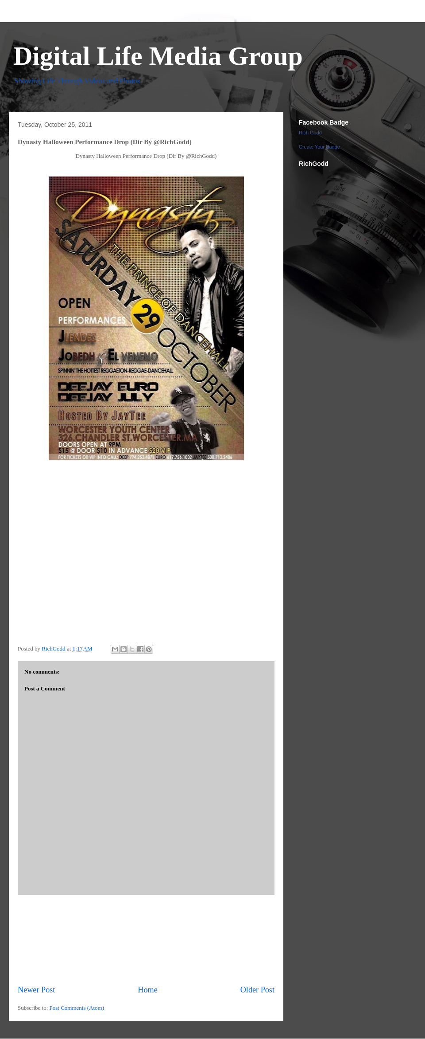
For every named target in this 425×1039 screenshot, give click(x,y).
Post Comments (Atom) (77, 1007)
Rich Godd (310, 132)
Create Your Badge (319, 146)
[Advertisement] (146, 939)
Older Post (257, 989)
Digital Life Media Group (158, 56)
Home (147, 989)
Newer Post (36, 989)
